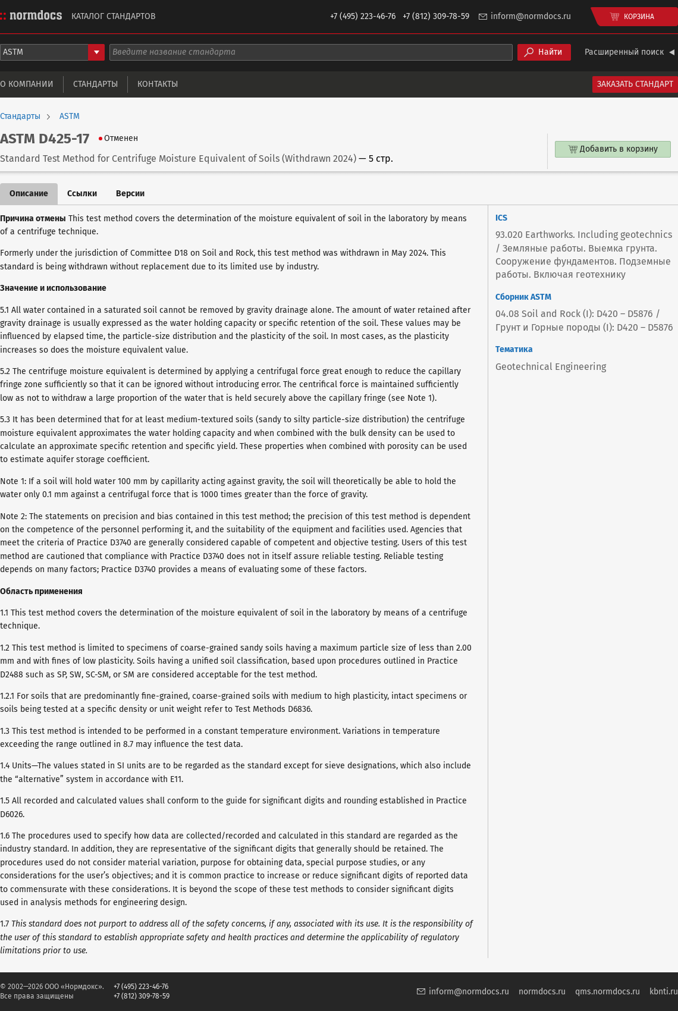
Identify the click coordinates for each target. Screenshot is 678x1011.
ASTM (69, 116)
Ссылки (82, 194)
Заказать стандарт (635, 84)
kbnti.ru (663, 992)
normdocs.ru (542, 992)
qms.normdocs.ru (607, 992)
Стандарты (95, 84)
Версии (130, 194)
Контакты (157, 84)
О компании (27, 84)
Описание (29, 194)
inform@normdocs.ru (531, 16)
